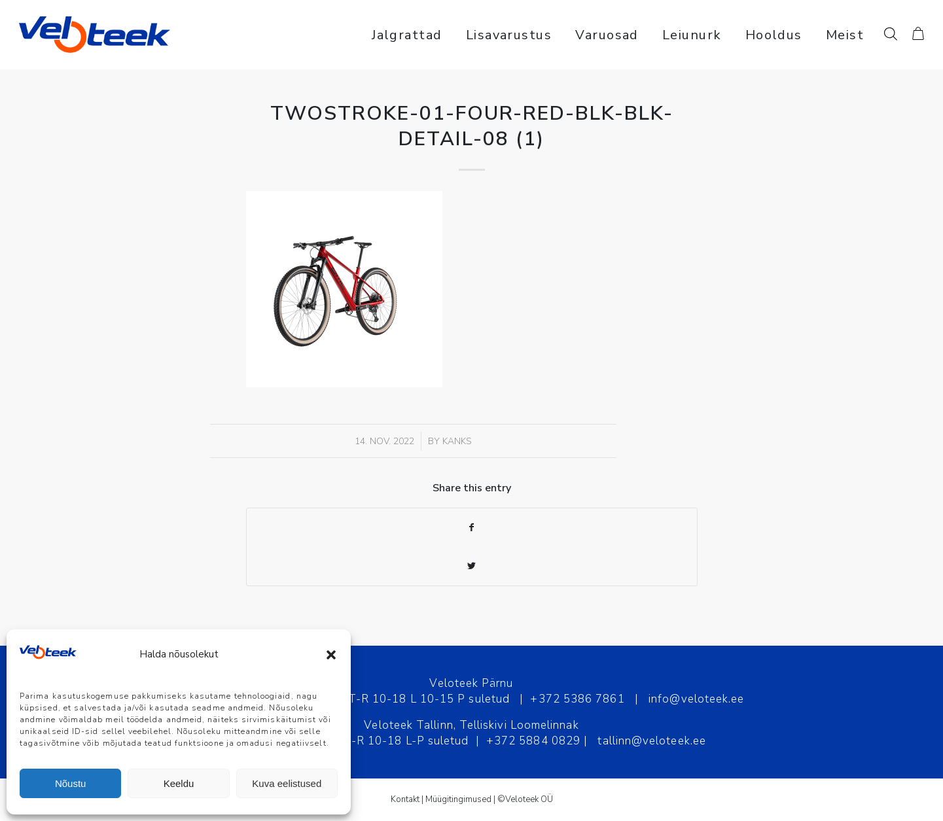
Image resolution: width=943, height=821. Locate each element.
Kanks (457, 441)
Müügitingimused (458, 799)
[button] (331, 654)
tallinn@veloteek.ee (651, 740)
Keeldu (179, 783)
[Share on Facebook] (472, 527)
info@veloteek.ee (696, 699)
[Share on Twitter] (472, 566)
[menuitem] (407, 34)
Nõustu (70, 783)
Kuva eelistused (286, 783)
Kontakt (405, 799)
